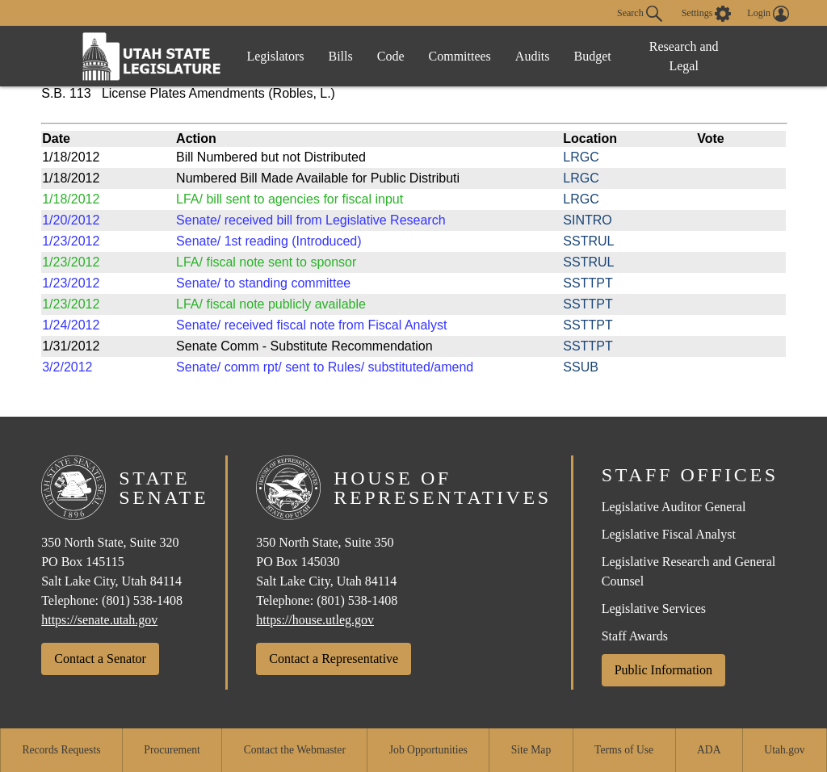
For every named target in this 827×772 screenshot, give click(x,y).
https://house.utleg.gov (315, 620)
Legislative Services (654, 608)
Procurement (171, 750)
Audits (532, 56)
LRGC (580, 157)
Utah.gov (784, 750)
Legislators (275, 56)
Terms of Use (623, 750)
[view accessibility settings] (706, 14)
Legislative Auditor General (674, 507)
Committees (460, 56)
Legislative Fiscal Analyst (669, 534)
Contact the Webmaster (295, 750)
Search (639, 14)
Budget (592, 56)
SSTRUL (588, 241)
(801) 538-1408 (142, 600)
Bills (341, 56)
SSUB (580, 367)
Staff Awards (635, 636)
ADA (708, 750)
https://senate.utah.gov (99, 620)
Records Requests (61, 750)
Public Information (663, 670)
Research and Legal (684, 56)
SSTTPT (587, 283)
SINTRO (587, 220)
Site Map (531, 750)
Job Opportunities (428, 750)
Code (391, 56)
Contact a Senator (100, 658)
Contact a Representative (333, 658)
